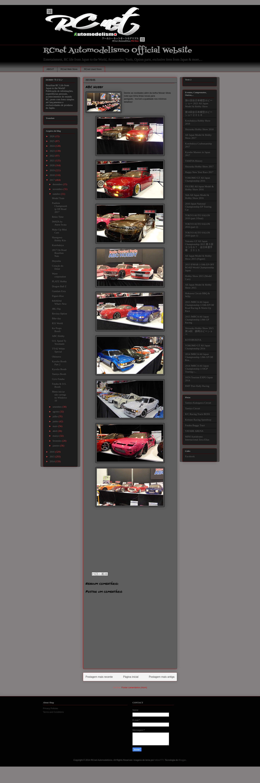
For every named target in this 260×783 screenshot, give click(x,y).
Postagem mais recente (99, 676)
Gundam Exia (59, 291)
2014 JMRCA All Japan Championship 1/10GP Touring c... (197, 368)
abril (55, 431)
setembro (57, 406)
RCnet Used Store (93, 69)
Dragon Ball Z (59, 286)
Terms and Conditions (53, 712)
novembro (58, 189)
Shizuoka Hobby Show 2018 (199, 129)
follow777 (159, 760)
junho (56, 421)
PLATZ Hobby (59, 281)
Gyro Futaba (58, 379)
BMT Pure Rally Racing (197, 386)
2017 (52, 180)
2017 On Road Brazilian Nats (59, 253)
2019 (52, 170)
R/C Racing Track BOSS (197, 414)
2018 (52, 175)
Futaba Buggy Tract (195, 425)
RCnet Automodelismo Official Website (117, 50)
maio (55, 426)
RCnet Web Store (69, 69)
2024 (52, 146)
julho (55, 416)
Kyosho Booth (59, 369)
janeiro (56, 445)
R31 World (57, 323)
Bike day (56, 318)
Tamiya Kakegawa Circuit (198, 402)
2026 (52, 136)
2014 (52, 461)
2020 (52, 165)
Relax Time (58, 217)
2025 (52, 141)
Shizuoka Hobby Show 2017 (199, 166)
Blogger (182, 760)
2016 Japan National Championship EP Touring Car (198, 206)
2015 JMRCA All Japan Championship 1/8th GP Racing (197, 319)
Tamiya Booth (59, 374)
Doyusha (56, 261)
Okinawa (56, 356)
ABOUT (50, 69)
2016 (52, 451)
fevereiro (57, 440)
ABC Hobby (58, 336)
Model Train (58, 198)
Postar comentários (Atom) (134, 687)
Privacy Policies (50, 708)
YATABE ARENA (194, 431)
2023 (52, 151)
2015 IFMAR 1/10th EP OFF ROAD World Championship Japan (199, 267)
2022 (52, 155)
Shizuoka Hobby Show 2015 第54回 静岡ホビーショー (199, 331)
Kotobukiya (58, 245)
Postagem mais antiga (161, 676)
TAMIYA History (193, 161)
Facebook (190, 456)
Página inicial (130, 676)
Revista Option (59, 313)
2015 (52, 456)
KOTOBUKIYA (193, 340)
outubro (57, 194)
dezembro (58, 184)
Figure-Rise (58, 296)
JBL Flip (56, 308)
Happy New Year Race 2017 (199, 172)
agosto (56, 411)
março (56, 436)
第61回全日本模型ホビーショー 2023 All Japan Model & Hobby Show (198, 103)
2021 (52, 160)
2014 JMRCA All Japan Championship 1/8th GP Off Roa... (199, 357)
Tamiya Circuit (192, 408)
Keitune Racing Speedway (198, 419)
